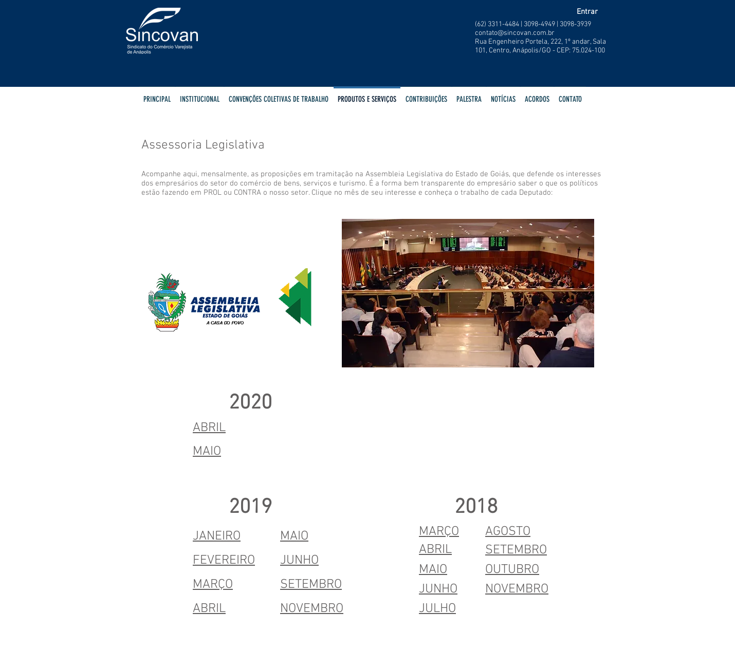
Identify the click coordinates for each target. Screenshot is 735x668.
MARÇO (213, 584)
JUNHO (299, 560)
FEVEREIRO (224, 560)
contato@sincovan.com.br (515, 33)
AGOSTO (507, 532)
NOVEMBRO (311, 609)
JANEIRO (217, 536)
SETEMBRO (311, 584)
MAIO (294, 536)
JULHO (437, 609)
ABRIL (209, 428)
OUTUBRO (512, 570)
